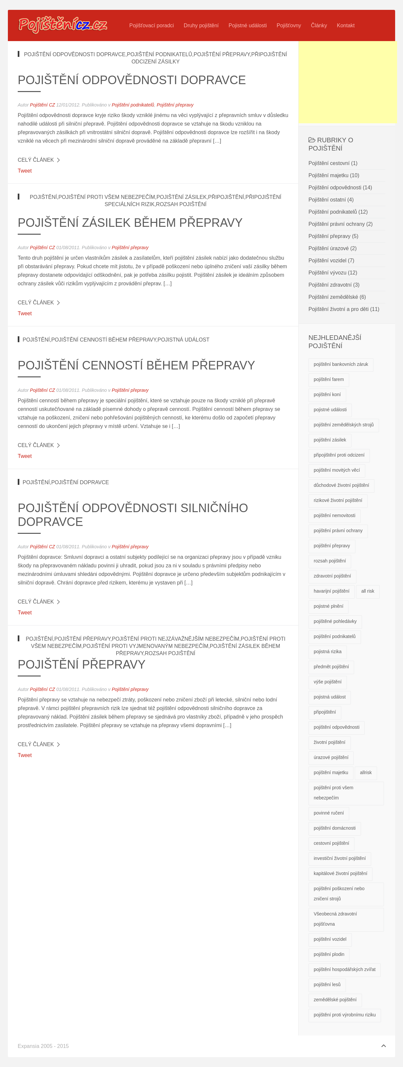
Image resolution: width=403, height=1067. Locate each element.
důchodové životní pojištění (341, 485)
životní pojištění (330, 742)
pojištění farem (329, 379)
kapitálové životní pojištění (340, 873)
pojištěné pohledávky (335, 621)
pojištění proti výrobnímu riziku (345, 1014)
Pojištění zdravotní (330, 285)
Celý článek (36, 160)
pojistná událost (330, 696)
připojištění (325, 712)
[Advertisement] (348, 82)
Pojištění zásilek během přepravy (130, 222)
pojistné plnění (328, 606)
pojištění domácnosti (335, 828)
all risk (367, 591)
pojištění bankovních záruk (341, 364)
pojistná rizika (328, 651)
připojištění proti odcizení (339, 455)
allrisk (366, 772)
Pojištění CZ (42, 104)
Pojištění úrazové (328, 248)
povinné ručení (329, 813)
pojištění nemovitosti (334, 515)
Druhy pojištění (201, 25)
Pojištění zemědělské (333, 297)
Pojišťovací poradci (151, 25)
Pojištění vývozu (327, 272)
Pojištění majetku (328, 175)
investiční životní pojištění (340, 858)
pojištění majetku (331, 772)
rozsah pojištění (330, 560)
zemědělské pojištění (335, 999)
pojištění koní (327, 394)
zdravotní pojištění (332, 576)
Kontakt (345, 25)
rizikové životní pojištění (338, 500)
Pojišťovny (289, 25)
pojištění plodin (329, 954)
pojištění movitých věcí (337, 470)
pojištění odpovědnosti (336, 727)
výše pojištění (328, 681)
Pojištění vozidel (327, 260)
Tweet (25, 171)
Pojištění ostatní (327, 199)
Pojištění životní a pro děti (338, 309)
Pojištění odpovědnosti (334, 187)
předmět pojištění (331, 666)
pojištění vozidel (330, 939)
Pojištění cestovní (329, 163)
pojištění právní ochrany (338, 530)
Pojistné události (248, 25)
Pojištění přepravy (175, 104)
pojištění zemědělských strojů (344, 424)
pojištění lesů (327, 984)
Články (319, 25)
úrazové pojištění (331, 757)
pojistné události (330, 409)
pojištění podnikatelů (335, 636)
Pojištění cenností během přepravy (136, 365)
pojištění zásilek (330, 439)
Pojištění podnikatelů (133, 104)
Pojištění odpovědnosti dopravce (132, 80)
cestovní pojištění (331, 843)
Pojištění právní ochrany (336, 224)
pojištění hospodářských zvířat (344, 969)
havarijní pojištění (332, 591)
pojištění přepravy (332, 545)
